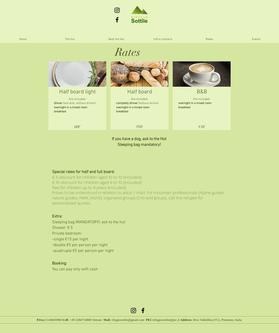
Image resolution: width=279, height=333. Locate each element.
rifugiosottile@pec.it (166, 320)
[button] (116, 39)
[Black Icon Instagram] (117, 10)
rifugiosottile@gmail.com (127, 320)
